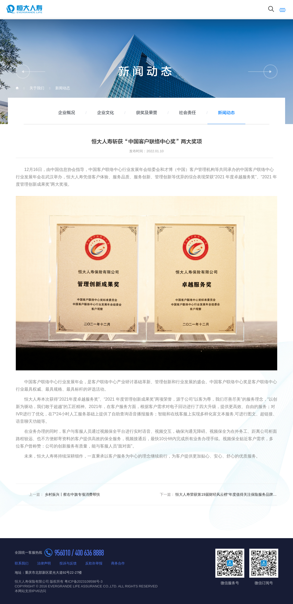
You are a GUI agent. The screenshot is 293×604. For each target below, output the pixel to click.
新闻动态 (62, 88)
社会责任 (187, 112)
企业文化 (105, 112)
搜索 (271, 9)
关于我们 (36, 88)
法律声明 (44, 563)
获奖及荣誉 (146, 112)
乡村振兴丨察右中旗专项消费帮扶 (64, 494)
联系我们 (21, 563)
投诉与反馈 (68, 563)
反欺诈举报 (93, 563)
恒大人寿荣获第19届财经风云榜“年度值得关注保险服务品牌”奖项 (218, 494)
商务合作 (118, 563)
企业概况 (66, 112)
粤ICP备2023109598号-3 (83, 581)
